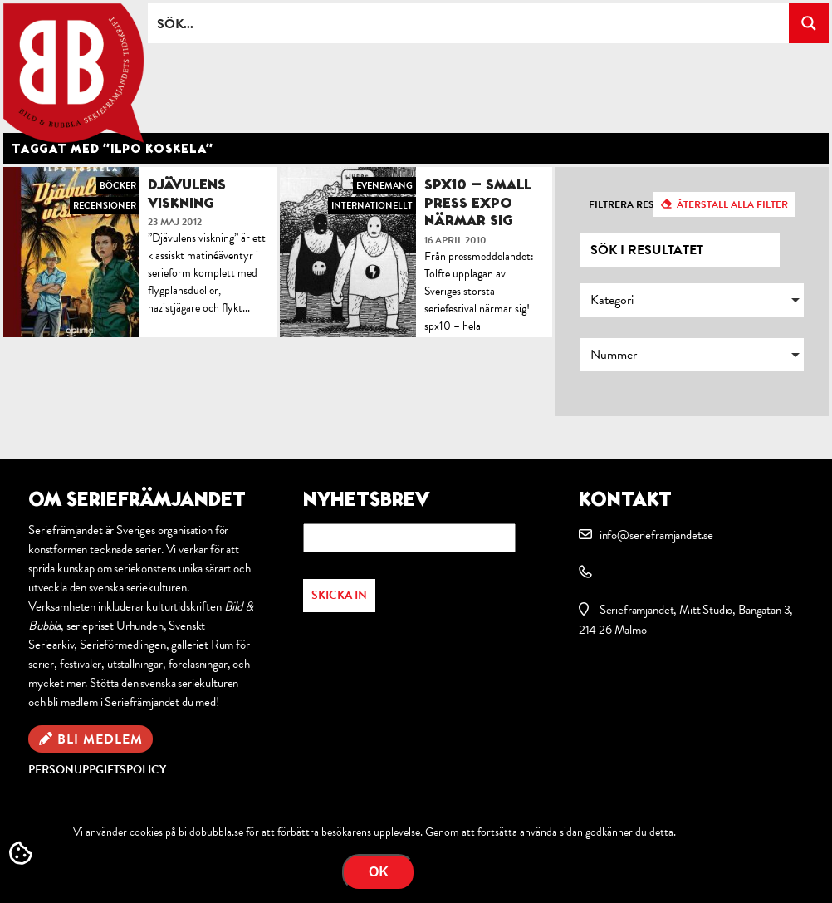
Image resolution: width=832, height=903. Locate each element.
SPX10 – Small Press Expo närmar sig (477, 201)
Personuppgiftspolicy (97, 769)
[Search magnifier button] (809, 23)
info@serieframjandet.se (656, 535)
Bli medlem (100, 739)
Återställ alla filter (732, 204)
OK (379, 872)
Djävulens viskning (187, 193)
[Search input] (469, 23)
